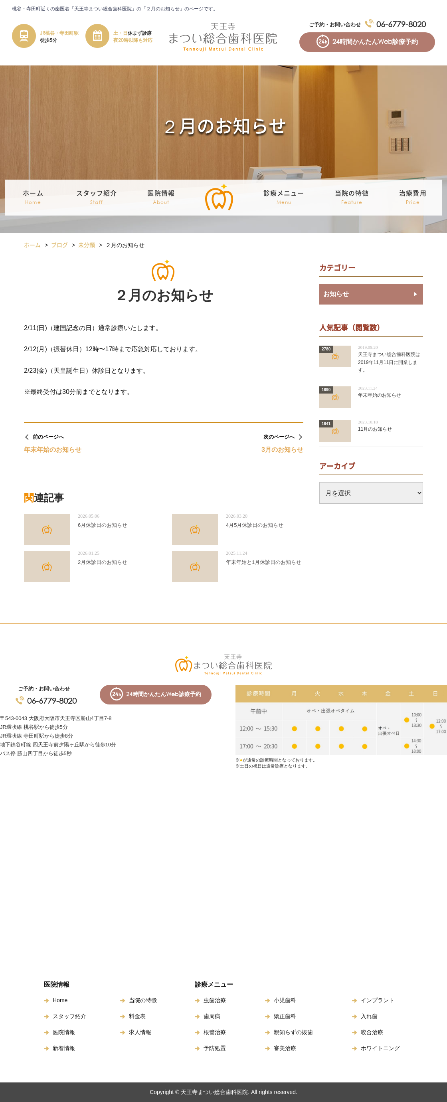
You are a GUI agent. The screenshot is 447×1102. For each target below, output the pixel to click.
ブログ (59, 245)
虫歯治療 (215, 1000)
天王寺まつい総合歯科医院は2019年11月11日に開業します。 (389, 362)
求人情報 (140, 1032)
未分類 (86, 245)
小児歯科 (285, 1000)
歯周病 (212, 1016)
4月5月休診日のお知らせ (254, 525)
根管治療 (215, 1032)
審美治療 (285, 1048)
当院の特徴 (352, 197)
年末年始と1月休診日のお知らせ (263, 562)
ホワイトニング (380, 1048)
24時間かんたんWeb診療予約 (375, 42)
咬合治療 (372, 1032)
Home (60, 1000)
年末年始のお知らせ (379, 395)
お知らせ (336, 294)
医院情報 (64, 1032)
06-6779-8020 (401, 24)
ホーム (33, 197)
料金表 (137, 1016)
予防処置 (215, 1048)
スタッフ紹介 (69, 1016)
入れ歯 (369, 1016)
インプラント (377, 1000)
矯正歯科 (285, 1016)
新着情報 (64, 1048)
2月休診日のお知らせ (102, 562)
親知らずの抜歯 (293, 1032)
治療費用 (412, 197)
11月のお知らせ (375, 429)
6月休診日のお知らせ (102, 525)
